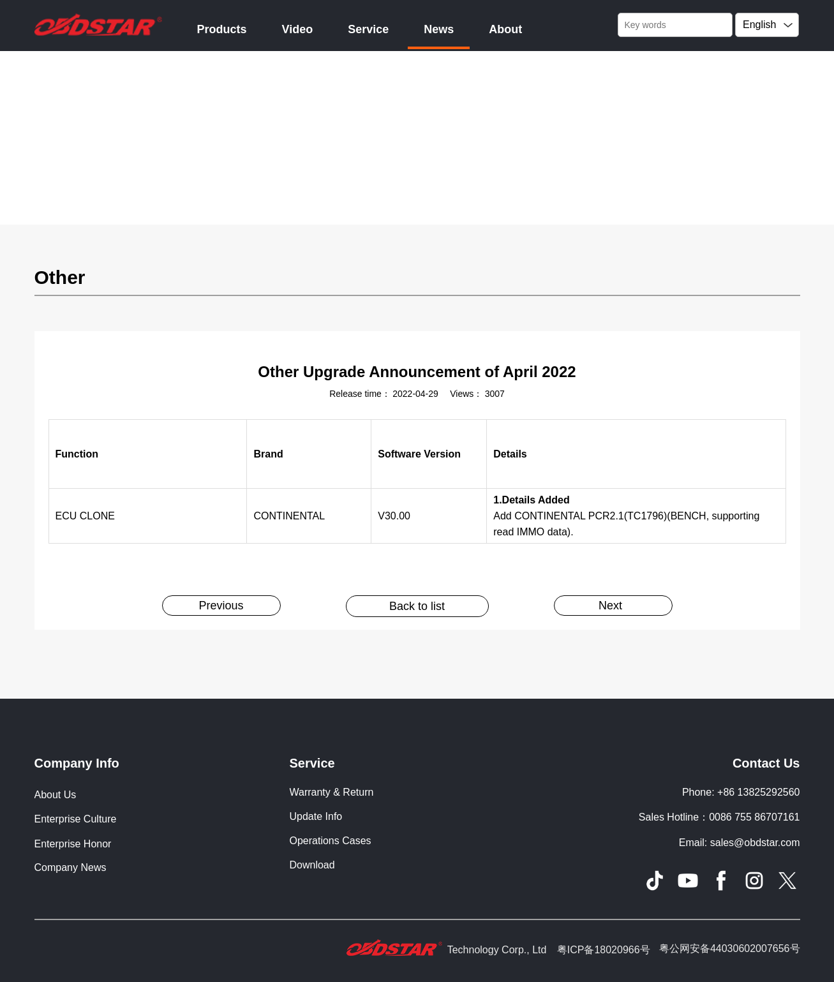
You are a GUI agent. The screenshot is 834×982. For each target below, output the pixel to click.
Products (222, 29)
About (505, 29)
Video (297, 29)
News (439, 29)
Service (368, 29)
